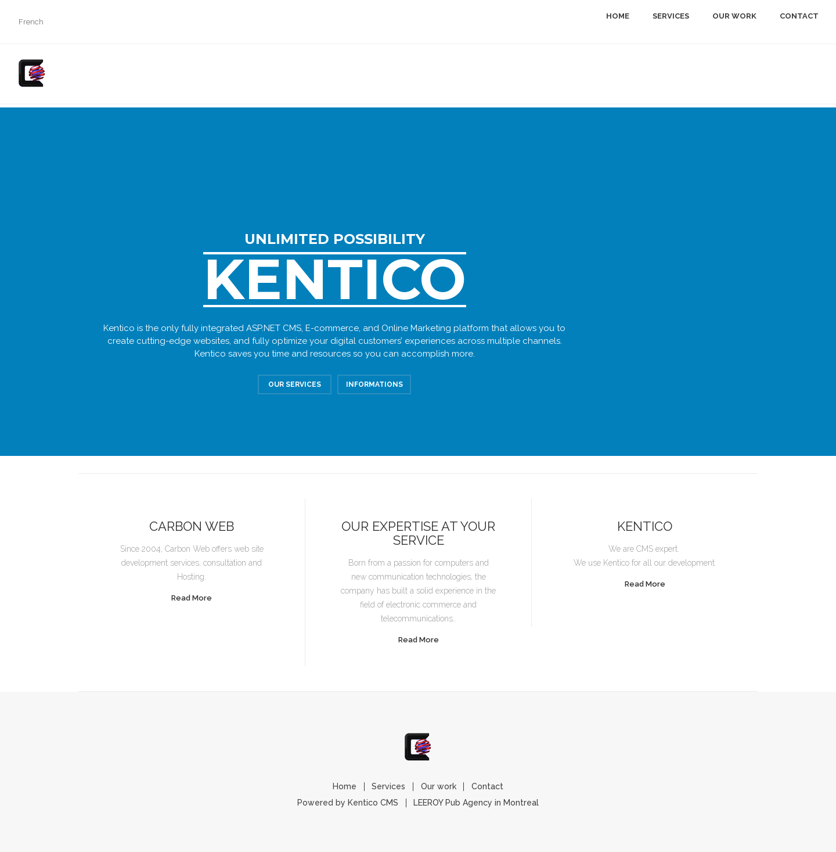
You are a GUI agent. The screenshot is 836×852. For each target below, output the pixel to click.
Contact (799, 16)
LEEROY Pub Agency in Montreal (477, 803)
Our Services (294, 386)
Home (617, 16)
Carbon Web (191, 526)
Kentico (644, 526)
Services (671, 16)
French (31, 21)
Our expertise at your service (418, 533)
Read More (191, 598)
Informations (374, 386)
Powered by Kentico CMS (346, 803)
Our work (734, 16)
